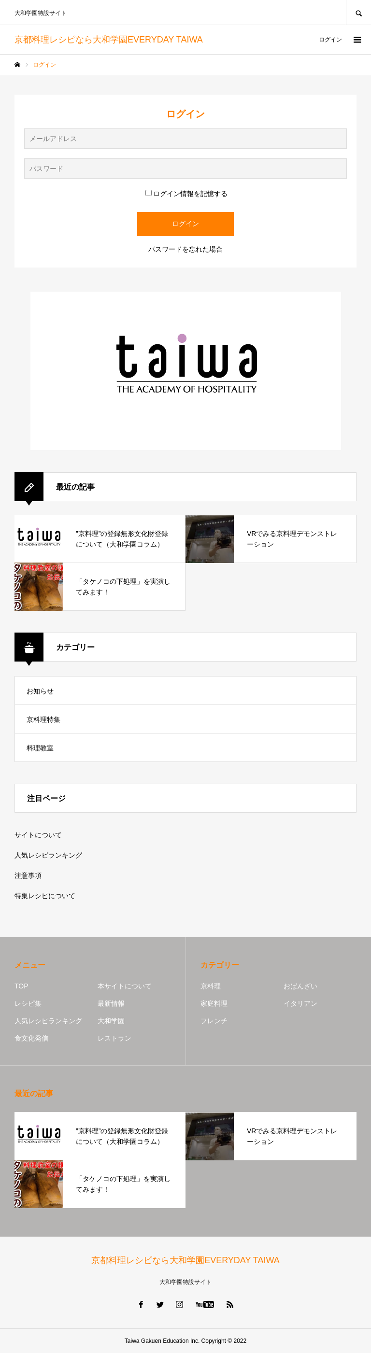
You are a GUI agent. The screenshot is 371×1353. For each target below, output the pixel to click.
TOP (21, 986)
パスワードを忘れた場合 (185, 249)
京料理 (210, 986)
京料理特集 (43, 719)
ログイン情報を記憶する (186, 193)
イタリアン (300, 1003)
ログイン (330, 39)
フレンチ (214, 1021)
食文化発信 (31, 1038)
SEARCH (358, 12)
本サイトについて (125, 986)
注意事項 (28, 875)
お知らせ (40, 691)
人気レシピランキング (48, 855)
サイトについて (38, 835)
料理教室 (40, 748)
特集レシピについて (44, 896)
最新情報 (111, 1003)
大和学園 (111, 1021)
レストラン (114, 1038)
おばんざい (300, 986)
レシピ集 (28, 1003)
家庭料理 (214, 1003)
